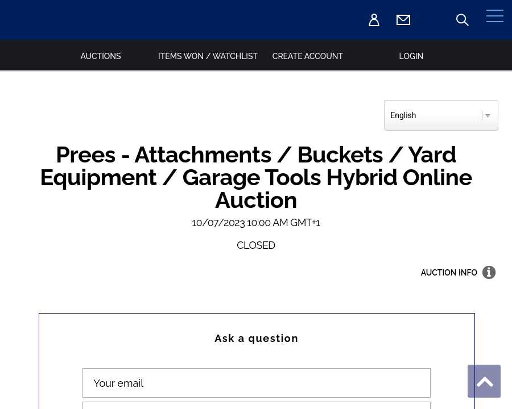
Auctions (100, 56)
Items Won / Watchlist (204, 56)
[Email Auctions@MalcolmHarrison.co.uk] (403, 20)
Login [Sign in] (374, 20)
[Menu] (495, 20)
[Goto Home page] (31, 19)
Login (411, 56)
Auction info (449, 272)
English (403, 115)
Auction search (462, 20)
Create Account (307, 56)
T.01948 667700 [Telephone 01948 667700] (433, 20)
